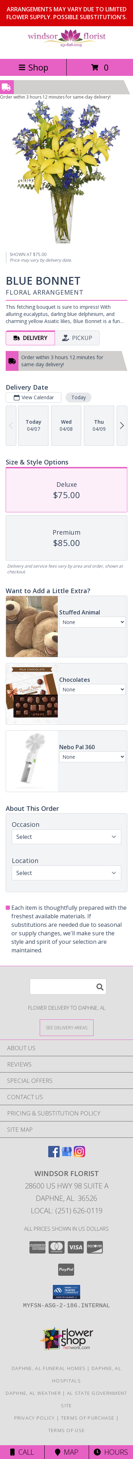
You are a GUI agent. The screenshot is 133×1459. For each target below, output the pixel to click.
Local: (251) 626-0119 (66, 1210)
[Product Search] (68, 987)
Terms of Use (66, 1430)
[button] (66, 1292)
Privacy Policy (34, 1418)
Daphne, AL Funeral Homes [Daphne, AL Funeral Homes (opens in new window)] (48, 1368)
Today (78, 397)
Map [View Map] (66, 1452)
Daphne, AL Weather (33, 1393)
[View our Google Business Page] (66, 1155)
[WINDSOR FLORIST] (66, 48)
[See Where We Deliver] (67, 1027)
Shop (33, 67)
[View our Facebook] (54, 1155)
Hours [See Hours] (111, 1452)
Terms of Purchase (88, 1418)
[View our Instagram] (79, 1155)
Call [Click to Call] (22, 1452)
